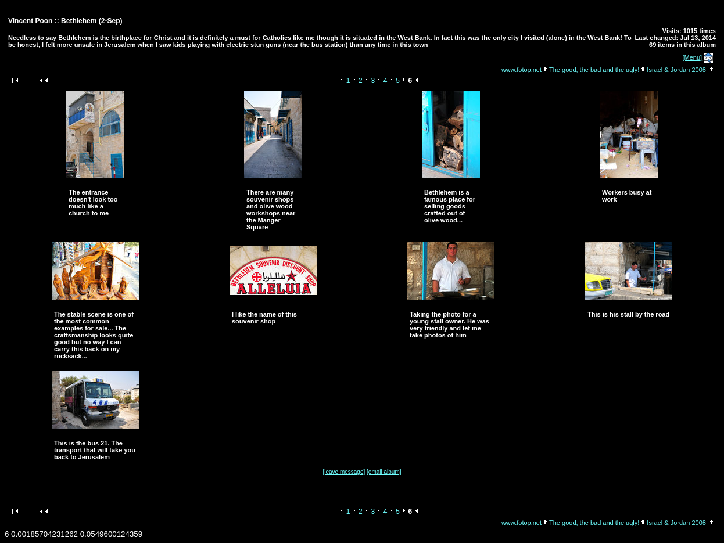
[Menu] (693, 57)
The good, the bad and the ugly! (594, 69)
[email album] (384, 472)
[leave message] (343, 472)
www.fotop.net (521, 69)
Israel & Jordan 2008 (676, 69)
